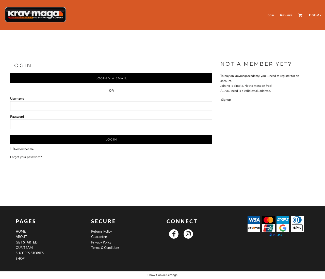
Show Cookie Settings (162, 275)
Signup (226, 100)
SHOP (20, 258)
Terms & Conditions (105, 248)
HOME (21, 231)
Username (17, 99)
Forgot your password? (26, 157)
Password (17, 117)
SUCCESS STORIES (30, 253)
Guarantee (99, 237)
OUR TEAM (24, 248)
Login (270, 15)
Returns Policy (101, 231)
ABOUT (21, 237)
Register (286, 15)
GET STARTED (27, 242)
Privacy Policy (101, 242)
